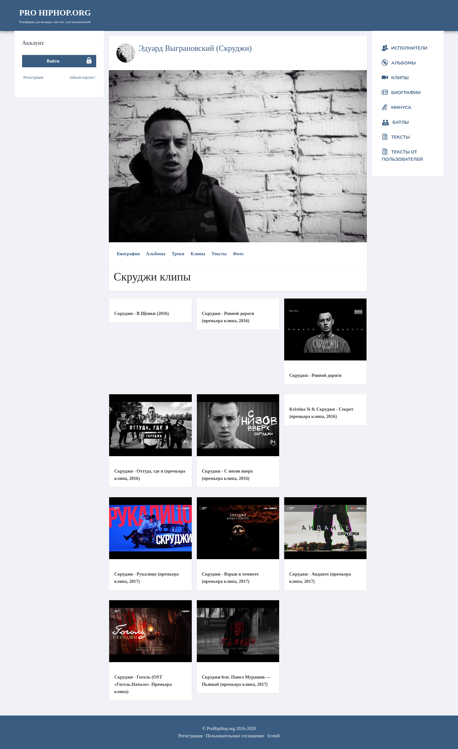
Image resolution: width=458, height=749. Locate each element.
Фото (238, 253)
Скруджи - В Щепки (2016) (141, 313)
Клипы (198, 253)
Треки (178, 253)
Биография (128, 253)
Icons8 (273, 735)
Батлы (400, 122)
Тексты (219, 253)
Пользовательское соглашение (235, 735)
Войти (53, 60)
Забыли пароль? (82, 77)
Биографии (405, 92)
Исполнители (409, 48)
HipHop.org (55, 12)
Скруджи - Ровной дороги (315, 375)
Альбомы (155, 253)
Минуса (401, 107)
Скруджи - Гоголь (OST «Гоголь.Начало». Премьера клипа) (143, 684)
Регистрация (33, 77)
